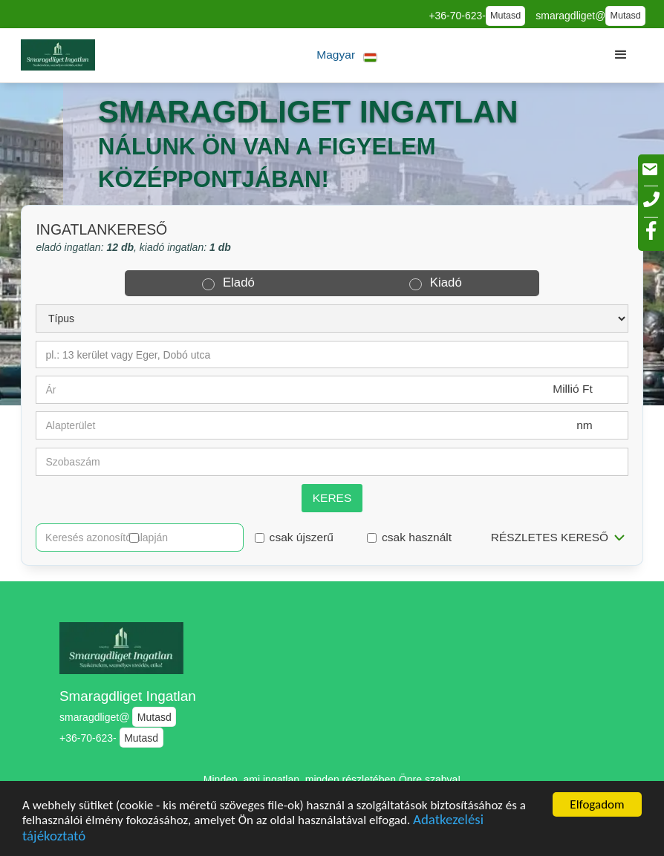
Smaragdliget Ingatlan (127, 696)
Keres (332, 497)
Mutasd (505, 15)
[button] (347, 55)
